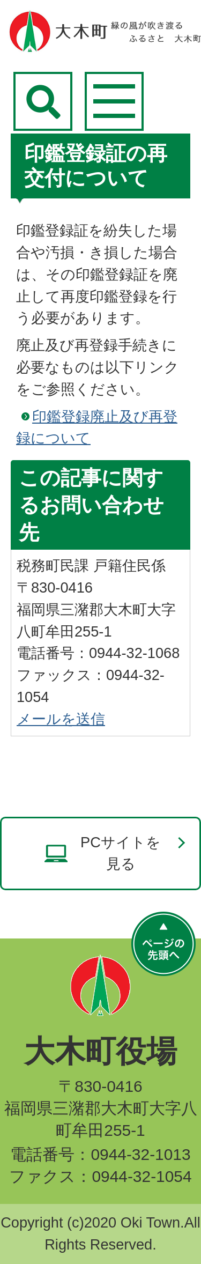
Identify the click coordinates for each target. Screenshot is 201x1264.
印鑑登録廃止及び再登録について (96, 427)
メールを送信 (61, 719)
